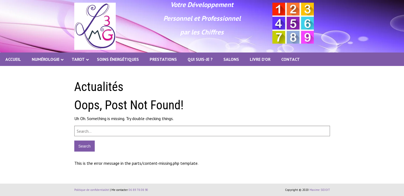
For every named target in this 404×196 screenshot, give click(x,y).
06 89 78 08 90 (138, 190)
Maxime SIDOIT (320, 190)
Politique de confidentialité (91, 190)
